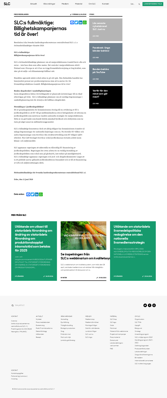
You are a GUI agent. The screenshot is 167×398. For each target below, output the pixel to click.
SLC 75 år (138, 322)
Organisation (139, 319)
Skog (62, 331)
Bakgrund (138, 328)
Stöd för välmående (92, 328)
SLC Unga (88, 337)
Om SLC (92, 4)
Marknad (113, 328)
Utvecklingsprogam (142, 334)
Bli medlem (139, 358)
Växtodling (64, 319)
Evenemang (40, 325)
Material (78, 4)
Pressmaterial (115, 337)
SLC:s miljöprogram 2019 (144, 337)
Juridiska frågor (91, 331)
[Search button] (139, 4)
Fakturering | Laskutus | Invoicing (19, 378)
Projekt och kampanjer (118, 334)
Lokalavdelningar (141, 351)
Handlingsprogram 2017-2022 (144, 341)
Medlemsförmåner (92, 322)
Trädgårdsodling (67, 325)
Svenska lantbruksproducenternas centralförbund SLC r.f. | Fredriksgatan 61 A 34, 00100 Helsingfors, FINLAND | (21, 326)
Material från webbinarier (119, 331)
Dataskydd (114, 340)
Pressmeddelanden (21, 14)
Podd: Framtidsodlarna (44, 328)
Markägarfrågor (91, 325)
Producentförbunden (142, 349)
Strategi (138, 331)
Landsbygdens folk (153, 4)
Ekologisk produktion (68, 328)
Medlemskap (90, 319)
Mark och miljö (66, 337)
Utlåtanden (19, 276)
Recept (38, 337)
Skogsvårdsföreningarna (144, 354)
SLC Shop (113, 319)
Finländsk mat (66, 334)
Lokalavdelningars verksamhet (116, 344)
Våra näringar (49, 4)
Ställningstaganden (142, 345)
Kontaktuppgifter (17, 373)
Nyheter (64, 277)
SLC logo (113, 322)
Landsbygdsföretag (68, 340)
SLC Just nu (89, 334)
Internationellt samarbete (144, 360)
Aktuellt (33, 4)
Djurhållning (65, 322)
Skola (112, 325)
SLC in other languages (143, 363)
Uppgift (137, 325)
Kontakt (105, 4)
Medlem (65, 4)
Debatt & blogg (41, 331)
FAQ (111, 349)
